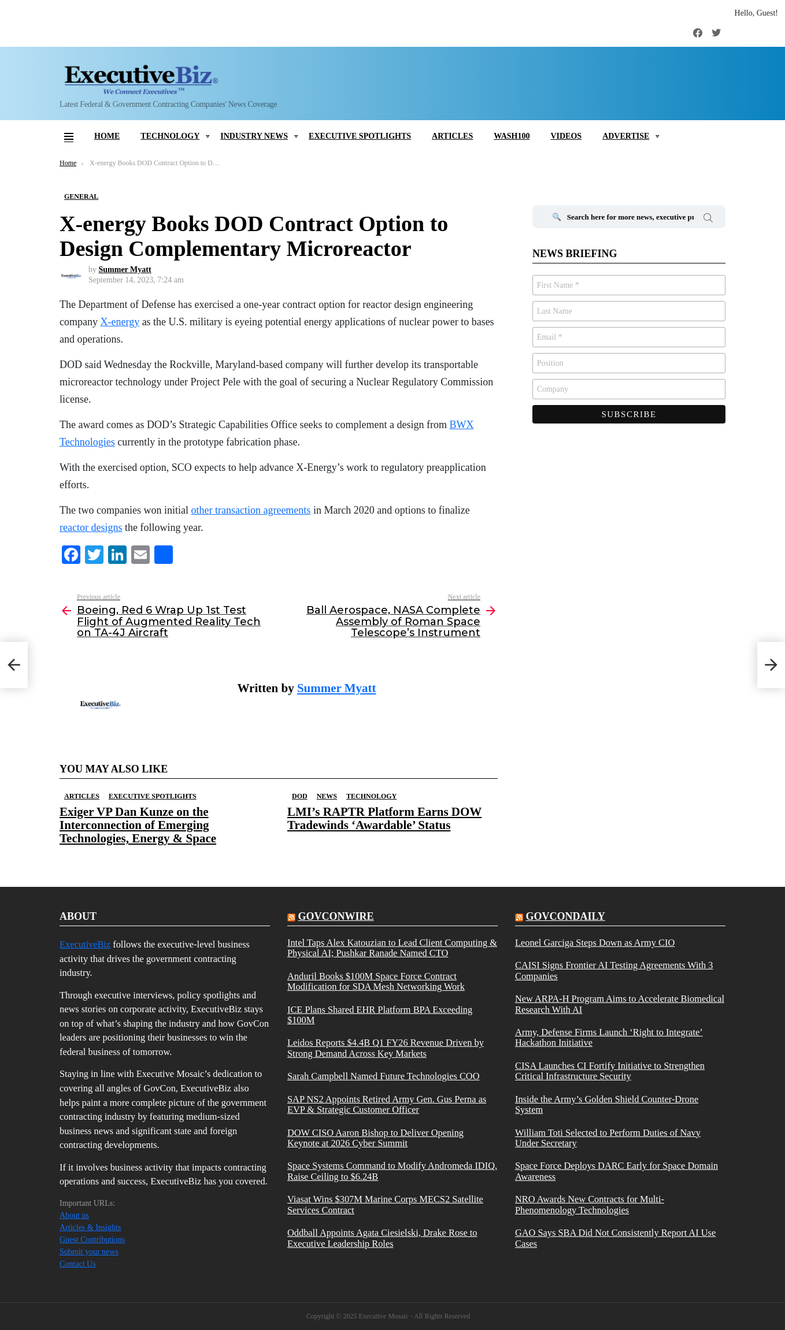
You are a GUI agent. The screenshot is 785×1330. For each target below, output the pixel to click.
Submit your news (89, 1251)
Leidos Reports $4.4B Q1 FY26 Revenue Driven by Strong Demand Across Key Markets (385, 1048)
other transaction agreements (250, 510)
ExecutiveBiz (85, 944)
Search (708, 219)
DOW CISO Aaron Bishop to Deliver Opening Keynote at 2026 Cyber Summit (375, 1138)
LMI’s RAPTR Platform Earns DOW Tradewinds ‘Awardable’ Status (384, 818)
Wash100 (511, 136)
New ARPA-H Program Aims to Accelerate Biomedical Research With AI (619, 1004)
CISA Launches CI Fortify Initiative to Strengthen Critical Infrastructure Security (610, 1071)
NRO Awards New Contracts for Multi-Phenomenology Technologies (589, 1204)
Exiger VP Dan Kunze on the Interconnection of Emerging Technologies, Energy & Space (138, 825)
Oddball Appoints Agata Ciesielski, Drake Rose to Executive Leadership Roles (382, 1238)
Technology (169, 136)
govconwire (335, 916)
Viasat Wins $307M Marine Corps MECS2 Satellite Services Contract (385, 1204)
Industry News (254, 136)
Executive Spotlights (360, 136)
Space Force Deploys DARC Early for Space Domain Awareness (616, 1171)
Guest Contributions (92, 1239)
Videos (566, 136)
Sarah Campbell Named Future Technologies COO (383, 1076)
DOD (300, 796)
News (327, 796)
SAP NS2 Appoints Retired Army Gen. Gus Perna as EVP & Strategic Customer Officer (386, 1104)
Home (107, 136)
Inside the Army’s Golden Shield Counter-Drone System (606, 1104)
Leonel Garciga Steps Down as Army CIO (595, 943)
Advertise (625, 136)
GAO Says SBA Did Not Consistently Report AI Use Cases (615, 1238)
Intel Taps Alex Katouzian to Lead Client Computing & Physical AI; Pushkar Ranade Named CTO (392, 948)
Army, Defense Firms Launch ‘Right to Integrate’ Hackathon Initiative (609, 1037)
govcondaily (565, 916)
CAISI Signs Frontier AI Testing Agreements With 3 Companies (614, 970)
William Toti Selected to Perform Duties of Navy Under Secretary (608, 1138)
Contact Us (78, 1264)
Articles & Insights (90, 1227)
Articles (452, 136)
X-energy (119, 322)
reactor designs (91, 527)
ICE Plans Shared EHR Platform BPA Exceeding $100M (379, 1015)
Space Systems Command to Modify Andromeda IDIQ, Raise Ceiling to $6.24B (392, 1171)
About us (74, 1215)
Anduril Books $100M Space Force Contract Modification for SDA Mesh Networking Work (376, 981)
